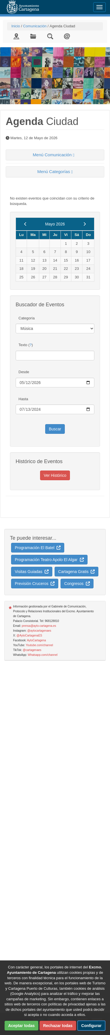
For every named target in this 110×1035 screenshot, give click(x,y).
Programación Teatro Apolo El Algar (49, 559)
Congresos (77, 583)
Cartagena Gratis (76, 571)
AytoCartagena (36, 640)
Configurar (91, 1025)
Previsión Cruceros (35, 583)
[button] (55, 155)
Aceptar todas (21, 1025)
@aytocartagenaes (39, 630)
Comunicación (34, 26)
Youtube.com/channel (39, 645)
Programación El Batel (38, 547)
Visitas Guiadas (32, 571)
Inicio (15, 26)
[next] (85, 224)
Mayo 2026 (55, 224)
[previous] (25, 224)
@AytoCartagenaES (29, 635)
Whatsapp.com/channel (43, 654)
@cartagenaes (32, 650)
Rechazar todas (57, 1025)
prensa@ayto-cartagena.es (39, 625)
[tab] (55, 155)
